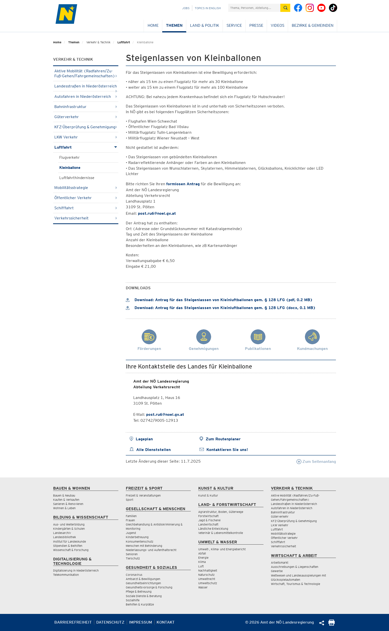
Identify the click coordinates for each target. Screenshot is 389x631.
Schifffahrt (85, 208)
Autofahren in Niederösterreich (85, 96)
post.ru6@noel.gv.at (157, 213)
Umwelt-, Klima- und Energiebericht (222, 549)
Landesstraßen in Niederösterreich (85, 87)
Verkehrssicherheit (85, 218)
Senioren (132, 554)
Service (234, 25)
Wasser (203, 587)
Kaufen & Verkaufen (66, 499)
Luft (201, 566)
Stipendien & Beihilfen (67, 546)
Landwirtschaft (208, 524)
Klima (202, 562)
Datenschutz (110, 622)
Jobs (186, 8)
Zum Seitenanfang (316, 461)
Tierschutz (133, 558)
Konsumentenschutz (139, 541)
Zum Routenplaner (223, 439)
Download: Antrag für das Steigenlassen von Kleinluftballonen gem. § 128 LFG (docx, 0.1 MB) (221, 307)
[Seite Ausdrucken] (331, 624)
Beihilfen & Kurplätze (140, 604)
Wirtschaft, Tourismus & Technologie (295, 584)
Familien (131, 516)
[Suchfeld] (254, 8)
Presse (256, 25)
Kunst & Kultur (208, 495)
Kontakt (166, 622)
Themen (174, 25)
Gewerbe (277, 571)
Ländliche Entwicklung (213, 528)
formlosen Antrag (183, 184)
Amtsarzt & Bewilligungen (143, 579)
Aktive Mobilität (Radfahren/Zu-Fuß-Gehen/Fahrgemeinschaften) (85, 73)
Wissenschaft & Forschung (71, 550)
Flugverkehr (69, 157)
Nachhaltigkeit (207, 570)
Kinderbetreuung (137, 537)
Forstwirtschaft (208, 516)
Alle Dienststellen (153, 449)
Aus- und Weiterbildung (69, 524)
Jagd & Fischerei (209, 520)
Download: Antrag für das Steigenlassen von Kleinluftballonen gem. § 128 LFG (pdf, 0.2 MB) (219, 299)
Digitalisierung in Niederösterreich (76, 570)
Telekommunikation (66, 575)
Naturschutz (206, 575)
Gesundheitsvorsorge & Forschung (149, 587)
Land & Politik (204, 25)
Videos (277, 25)
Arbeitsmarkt (279, 562)
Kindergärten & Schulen (69, 528)
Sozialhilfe (132, 600)
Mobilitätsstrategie (85, 187)
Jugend (131, 533)
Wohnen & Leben (64, 508)
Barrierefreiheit (73, 622)
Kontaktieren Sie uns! (227, 449)
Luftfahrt (123, 42)
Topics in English (208, 8)
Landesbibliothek (64, 537)
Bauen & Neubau (64, 495)
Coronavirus (134, 575)
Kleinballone (69, 167)
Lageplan (144, 439)
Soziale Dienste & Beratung (144, 596)
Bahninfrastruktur (85, 106)
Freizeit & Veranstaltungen (143, 495)
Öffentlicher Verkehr (85, 197)
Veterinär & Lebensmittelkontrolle (220, 533)
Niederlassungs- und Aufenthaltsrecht (151, 550)
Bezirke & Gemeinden (312, 25)
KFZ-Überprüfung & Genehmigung (85, 127)
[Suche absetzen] (285, 8)
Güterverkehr (85, 116)
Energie (203, 557)
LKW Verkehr (85, 137)
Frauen (130, 520)
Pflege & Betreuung (139, 591)
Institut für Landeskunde (69, 541)
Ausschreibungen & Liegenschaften (294, 567)
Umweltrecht (206, 579)
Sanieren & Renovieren (68, 504)
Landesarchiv (62, 533)
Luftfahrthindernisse (76, 178)
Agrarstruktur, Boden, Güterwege (220, 512)
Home (153, 25)
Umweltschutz (207, 583)
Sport (129, 499)
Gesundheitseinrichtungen (143, 583)
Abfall (202, 553)
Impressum (140, 622)
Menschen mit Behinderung (144, 546)
